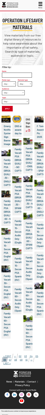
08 (15, 359)
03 (25, 356)
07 (9, 359)
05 (36, 356)
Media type (6, 80)
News (9, 381)
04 (30, 356)
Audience (5, 89)
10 (26, 359)
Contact (31, 381)
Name (4, 71)
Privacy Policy (22, 385)
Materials (20, 381)
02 (19, 356)
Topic (4, 98)
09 (20, 359)
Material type (23, 80)
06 (4, 359)
